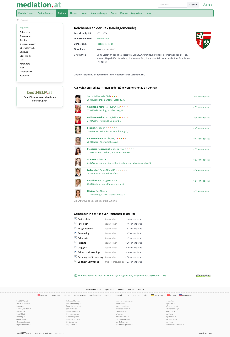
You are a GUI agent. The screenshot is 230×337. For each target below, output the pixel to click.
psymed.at (170, 301)
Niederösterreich (28, 44)
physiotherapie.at (122, 317)
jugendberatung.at (73, 311)
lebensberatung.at (73, 319)
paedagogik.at (121, 311)
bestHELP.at (20, 311)
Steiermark (25, 55)
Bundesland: (80, 43)
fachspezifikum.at (73, 301)
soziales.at (169, 314)
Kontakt (141, 289)
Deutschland (157, 295)
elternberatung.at (23, 322)
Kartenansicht (26, 71)
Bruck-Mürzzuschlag (114, 261)
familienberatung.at (73, 303)
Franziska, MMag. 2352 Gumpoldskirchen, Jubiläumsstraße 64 (111, 150)
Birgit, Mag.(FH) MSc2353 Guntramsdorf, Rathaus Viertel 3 (105, 182)
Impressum (59, 333)
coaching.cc (20, 317)
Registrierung (109, 289)
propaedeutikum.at (123, 319)
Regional (24, 20)
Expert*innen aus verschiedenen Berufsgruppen (40, 97)
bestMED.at (20, 314)
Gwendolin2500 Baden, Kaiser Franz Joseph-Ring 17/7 (108, 129)
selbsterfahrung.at (172, 309)
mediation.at (121, 303)
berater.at (20, 306)
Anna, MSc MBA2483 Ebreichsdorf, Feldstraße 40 (107, 171)
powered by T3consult (205, 333)
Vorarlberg (25, 63)
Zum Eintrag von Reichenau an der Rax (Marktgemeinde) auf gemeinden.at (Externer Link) (120, 275)
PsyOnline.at (170, 303)
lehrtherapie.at (71, 322)
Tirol (22, 59)
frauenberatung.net (73, 306)
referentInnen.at (172, 306)
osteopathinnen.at (123, 309)
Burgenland (25, 36)
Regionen (24, 75)
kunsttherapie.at (72, 317)
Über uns (131, 289)
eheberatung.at (22, 319)
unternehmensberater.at (175, 324)
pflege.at (119, 314)
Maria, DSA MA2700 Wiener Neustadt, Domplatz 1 (107, 119)
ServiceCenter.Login (93, 289)
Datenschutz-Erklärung (43, 333)
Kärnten (23, 40)
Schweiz (171, 295)
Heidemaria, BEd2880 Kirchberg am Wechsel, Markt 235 (106, 98)
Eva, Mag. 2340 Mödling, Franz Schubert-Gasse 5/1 (107, 192)
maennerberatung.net (124, 301)
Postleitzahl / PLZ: (83, 33)
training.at (169, 322)
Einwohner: (80, 49)
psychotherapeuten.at (124, 324)
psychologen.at (121, 322)
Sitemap (121, 289)
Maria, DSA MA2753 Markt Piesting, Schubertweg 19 (107, 108)
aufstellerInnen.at (23, 303)
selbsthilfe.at (170, 311)
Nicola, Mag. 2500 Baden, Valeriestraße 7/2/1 (106, 140)
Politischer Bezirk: (83, 38)
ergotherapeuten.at (23, 324)
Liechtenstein (185, 295)
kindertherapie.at (72, 314)
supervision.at (171, 317)
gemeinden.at (71, 309)
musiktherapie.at (122, 306)
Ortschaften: (80, 54)
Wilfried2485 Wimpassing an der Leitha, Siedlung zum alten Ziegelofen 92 (119, 161)
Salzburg (24, 52)
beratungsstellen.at (23, 309)
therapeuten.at (171, 319)
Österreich (25, 32)
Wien (22, 67)
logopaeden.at (71, 324)
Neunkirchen (103, 38)
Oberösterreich (27, 48)
